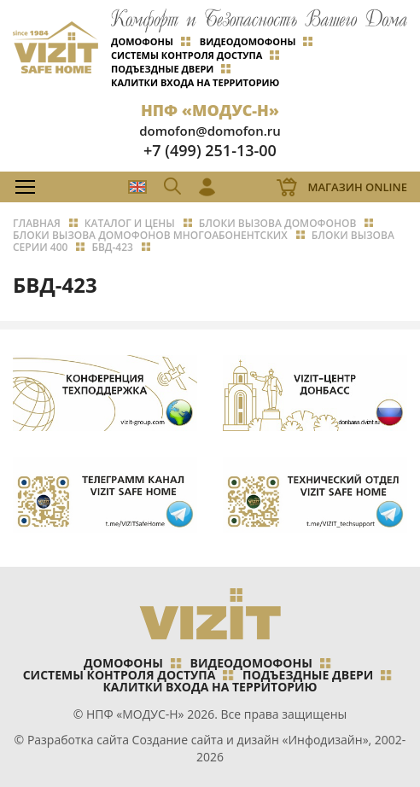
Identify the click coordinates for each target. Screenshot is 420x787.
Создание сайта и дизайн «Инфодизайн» (250, 740)
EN (137, 187)
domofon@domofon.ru (210, 130)
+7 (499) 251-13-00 (210, 150)
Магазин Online (357, 187)
